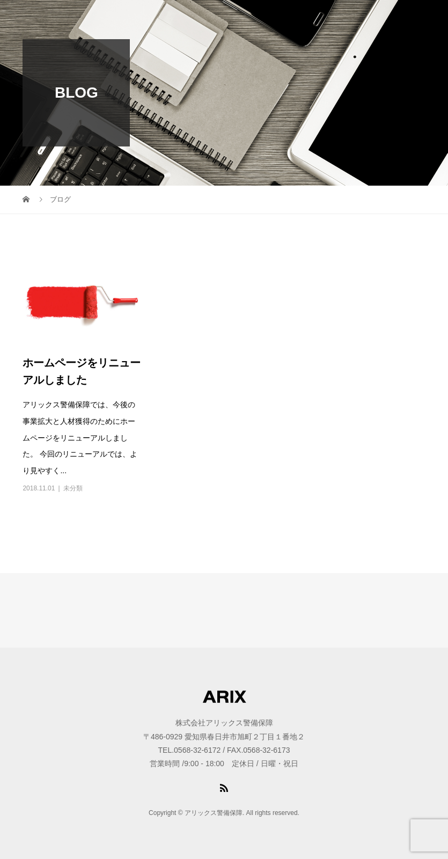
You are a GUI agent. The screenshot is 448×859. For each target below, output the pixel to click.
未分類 (73, 488)
